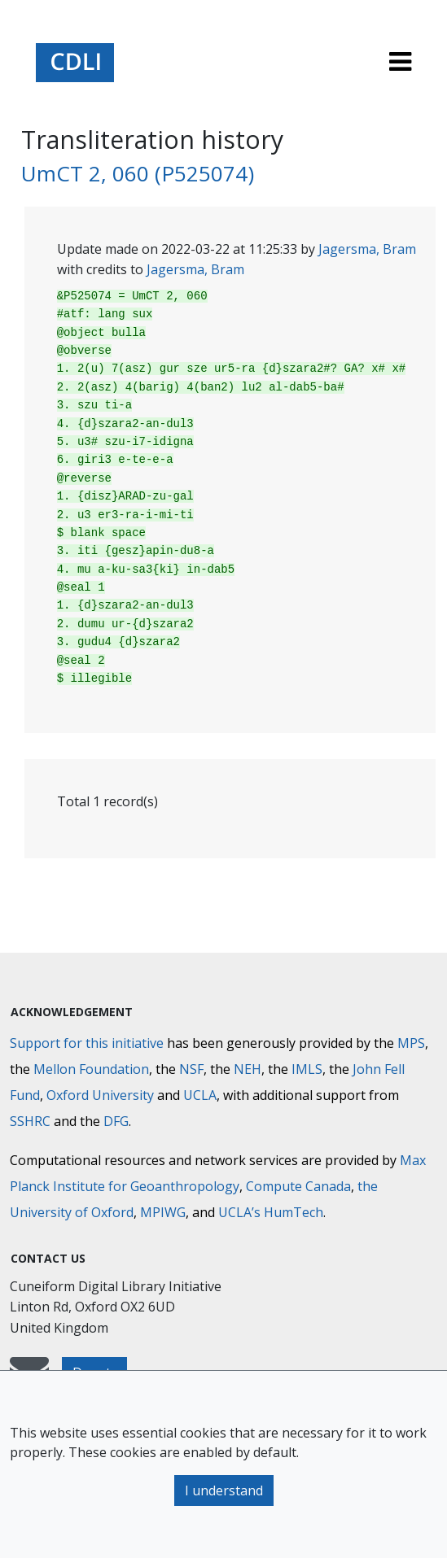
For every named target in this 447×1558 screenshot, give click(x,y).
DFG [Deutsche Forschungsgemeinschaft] (116, 1121)
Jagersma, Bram (367, 249)
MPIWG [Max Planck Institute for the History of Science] (163, 1212)
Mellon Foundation (91, 1069)
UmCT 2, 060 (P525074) (137, 173)
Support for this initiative (87, 1043)
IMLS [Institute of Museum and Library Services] (306, 1069)
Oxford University (100, 1095)
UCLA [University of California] (200, 1095)
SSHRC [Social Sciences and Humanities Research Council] (30, 1121)
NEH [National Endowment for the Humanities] (247, 1069)
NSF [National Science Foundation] (191, 1069)
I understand (224, 1490)
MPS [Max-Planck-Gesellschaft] (411, 1043)
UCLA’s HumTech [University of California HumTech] (270, 1212)
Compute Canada (298, 1186)
